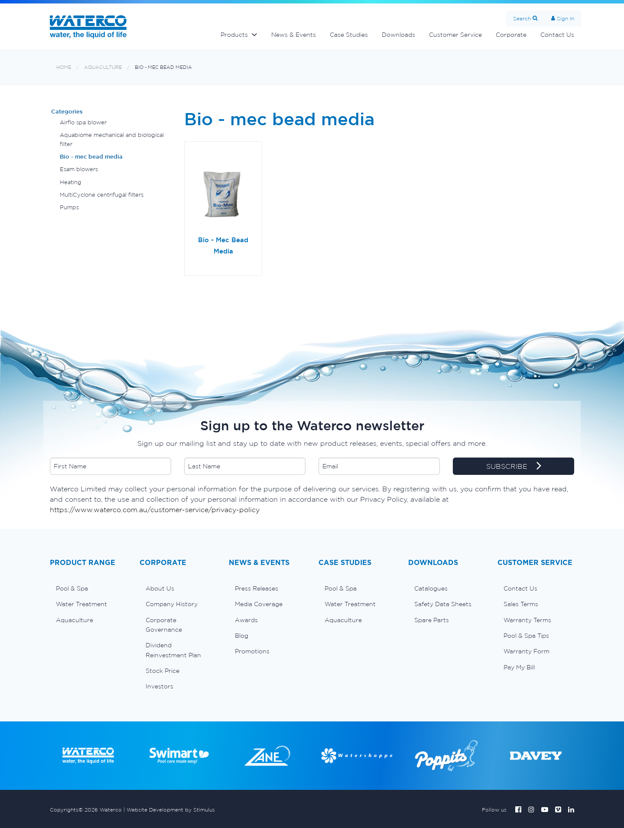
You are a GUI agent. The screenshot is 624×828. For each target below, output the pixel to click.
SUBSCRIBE (513, 466)
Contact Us (557, 34)
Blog (241, 635)
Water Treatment (81, 604)
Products (234, 34)
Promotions (252, 651)
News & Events (293, 34)
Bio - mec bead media (163, 67)
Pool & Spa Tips (526, 635)
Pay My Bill (519, 667)
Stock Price (162, 670)
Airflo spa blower (83, 122)
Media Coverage (259, 604)
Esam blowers (79, 169)
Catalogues (431, 588)
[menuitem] (88, 588)
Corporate (511, 34)
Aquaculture (103, 67)
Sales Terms (521, 604)
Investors (159, 686)
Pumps (69, 207)
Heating (70, 182)
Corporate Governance (164, 625)
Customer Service (455, 34)
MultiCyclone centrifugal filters (101, 195)
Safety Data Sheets (442, 604)
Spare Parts (431, 620)
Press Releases (256, 588)
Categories (67, 111)
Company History (172, 604)
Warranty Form (526, 651)
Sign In (565, 18)
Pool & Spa (72, 588)
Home (63, 67)
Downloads (398, 34)
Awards (246, 620)
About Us (160, 588)
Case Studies (349, 34)
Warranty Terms (527, 620)
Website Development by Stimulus (171, 809)
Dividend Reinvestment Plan (173, 650)
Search (522, 18)
